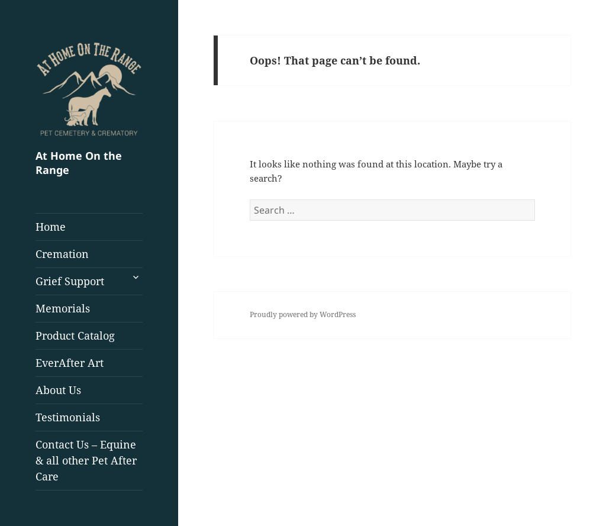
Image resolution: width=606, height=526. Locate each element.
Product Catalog (75, 335)
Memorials (63, 308)
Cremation (62, 254)
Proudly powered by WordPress (303, 314)
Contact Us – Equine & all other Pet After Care (86, 460)
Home (51, 227)
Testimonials (68, 417)
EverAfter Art (70, 363)
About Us (58, 390)
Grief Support (70, 281)
